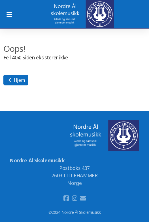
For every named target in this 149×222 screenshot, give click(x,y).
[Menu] (9, 14)
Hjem (16, 80)
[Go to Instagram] (74, 198)
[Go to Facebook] (66, 198)
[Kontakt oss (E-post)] (83, 198)
